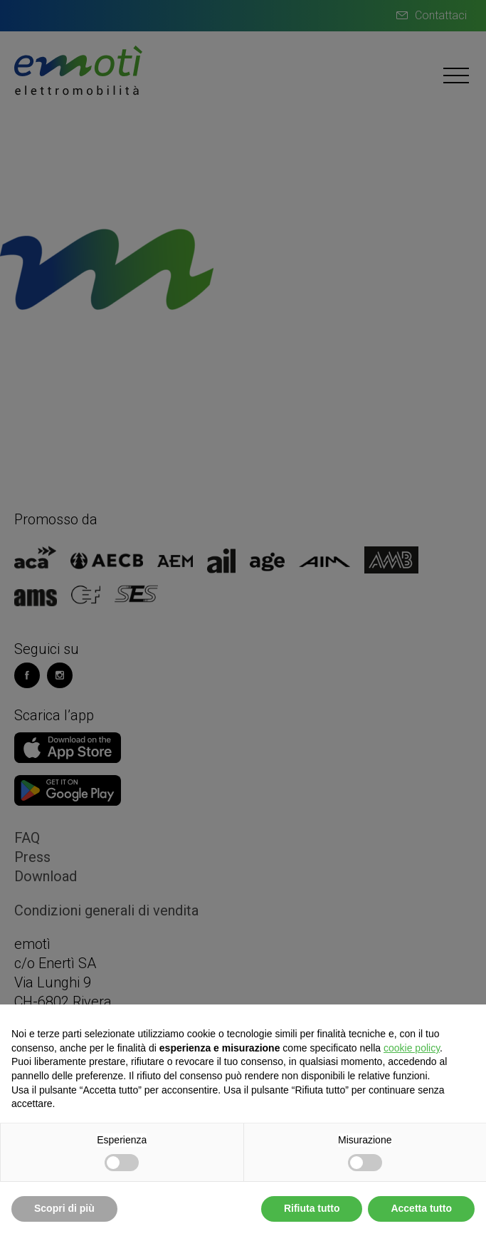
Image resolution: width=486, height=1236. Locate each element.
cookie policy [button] (412, 1048)
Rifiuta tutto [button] (312, 1208)
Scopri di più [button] (64, 1208)
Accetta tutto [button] (421, 1208)
